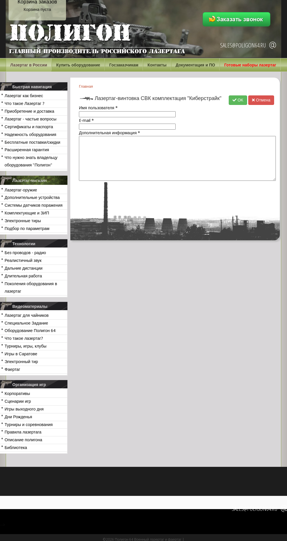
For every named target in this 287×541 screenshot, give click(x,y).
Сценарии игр (18, 401)
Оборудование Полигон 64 (30, 330)
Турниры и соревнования (29, 424)
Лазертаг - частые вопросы (31, 119)
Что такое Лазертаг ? (24, 103)
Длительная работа (23, 276)
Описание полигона (23, 440)
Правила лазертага (23, 432)
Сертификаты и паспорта (29, 126)
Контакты (157, 65)
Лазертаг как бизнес (24, 95)
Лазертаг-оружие (21, 190)
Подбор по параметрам (27, 228)
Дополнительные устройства (32, 197)
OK (237, 100)
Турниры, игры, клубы (25, 346)
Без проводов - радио (25, 252)
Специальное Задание (26, 323)
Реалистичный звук (23, 260)
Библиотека (16, 447)
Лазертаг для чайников (27, 315)
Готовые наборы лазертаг (250, 65)
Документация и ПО (195, 65)
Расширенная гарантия (27, 149)
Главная (86, 86)
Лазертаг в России (28, 65)
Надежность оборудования (30, 134)
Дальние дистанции (23, 268)
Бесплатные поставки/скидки (32, 142)
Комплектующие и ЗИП (27, 213)
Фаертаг (12, 369)
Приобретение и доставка (29, 111)
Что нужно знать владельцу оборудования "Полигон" (31, 161)
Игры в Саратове (21, 354)
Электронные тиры (23, 220)
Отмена (261, 100)
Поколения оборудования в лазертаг (31, 287)
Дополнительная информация (109, 133)
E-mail (86, 120)
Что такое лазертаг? (24, 338)
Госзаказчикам (123, 65)
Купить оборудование (78, 65)
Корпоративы (17, 393)
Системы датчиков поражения (34, 205)
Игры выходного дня (24, 409)
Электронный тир (21, 361)
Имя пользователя (98, 107)
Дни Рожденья (18, 417)
